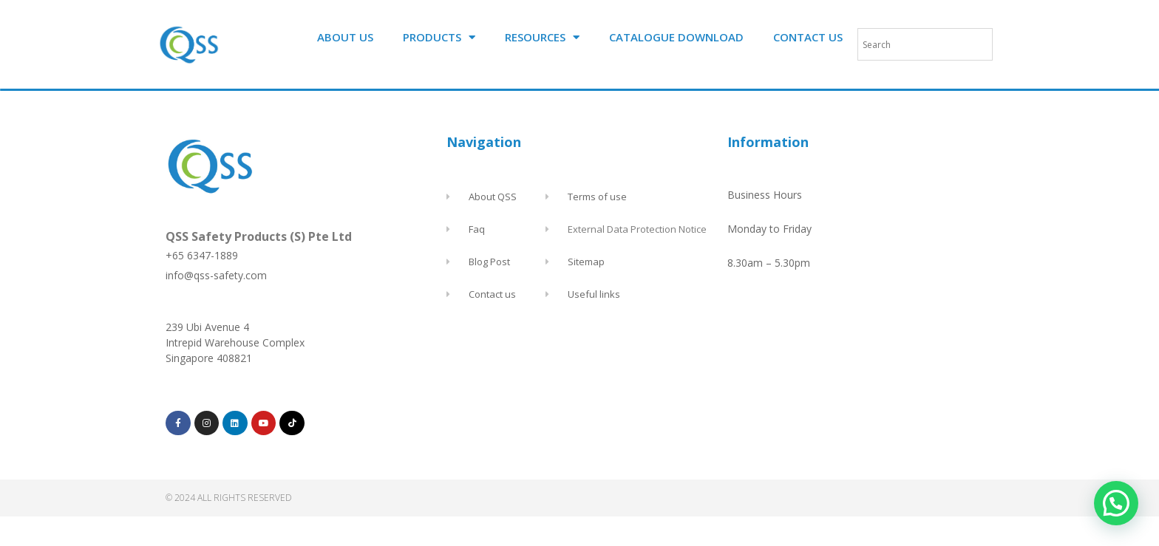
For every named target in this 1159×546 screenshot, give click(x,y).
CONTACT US (808, 37)
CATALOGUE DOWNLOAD (676, 37)
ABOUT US (345, 37)
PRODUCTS (439, 37)
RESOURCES (542, 37)
